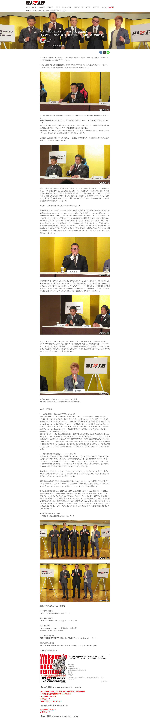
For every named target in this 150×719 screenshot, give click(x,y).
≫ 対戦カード (45, 699)
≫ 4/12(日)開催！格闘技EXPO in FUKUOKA (55, 694)
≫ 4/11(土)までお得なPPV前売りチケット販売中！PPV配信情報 (62, 691)
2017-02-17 (50, 39)
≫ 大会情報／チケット (48, 696)
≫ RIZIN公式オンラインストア (51, 701)
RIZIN (48, 41)
